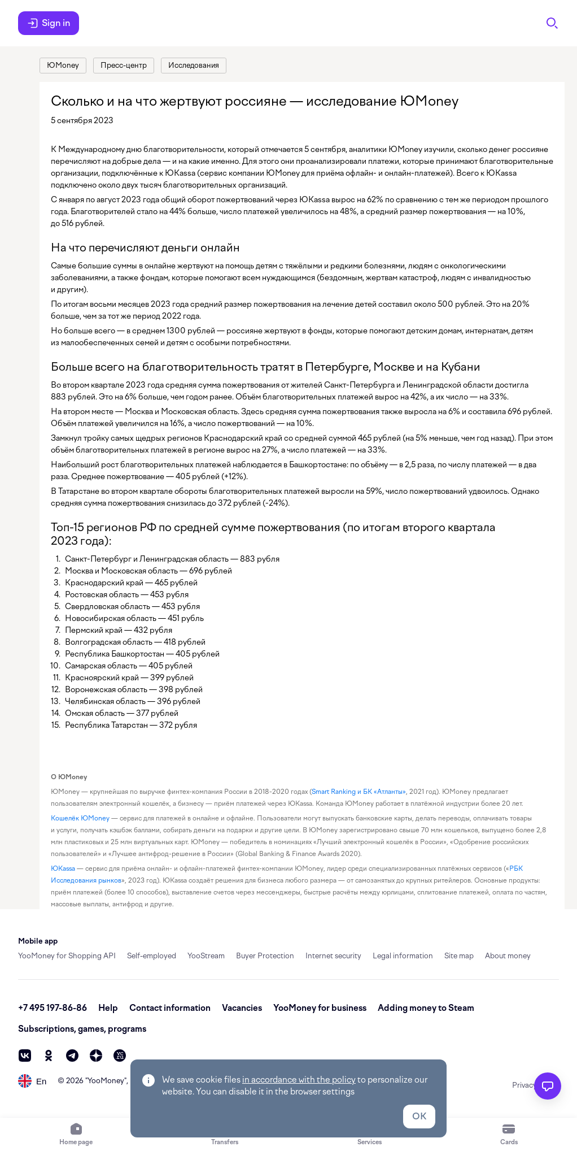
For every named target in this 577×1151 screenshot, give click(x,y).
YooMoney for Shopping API (67, 956)
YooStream (206, 956)
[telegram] (72, 1055)
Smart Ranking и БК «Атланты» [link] (359, 792)
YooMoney (106, 1080)
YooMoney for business (319, 1008)
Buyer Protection (265, 956)
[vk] (25, 1055)
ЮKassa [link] (63, 868)
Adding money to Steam (426, 1008)
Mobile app (38, 941)
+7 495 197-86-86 (52, 1008)
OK (419, 1116)
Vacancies (242, 1008)
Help (108, 1008)
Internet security (333, 956)
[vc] (119, 1055)
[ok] (48, 1055)
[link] (63, 65)
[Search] (552, 23)
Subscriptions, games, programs (82, 1029)
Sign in (48, 23)
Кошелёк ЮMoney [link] (80, 818)
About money (508, 956)
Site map (459, 956)
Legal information (403, 956)
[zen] (96, 1055)
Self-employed (151, 956)
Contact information (170, 1008)
